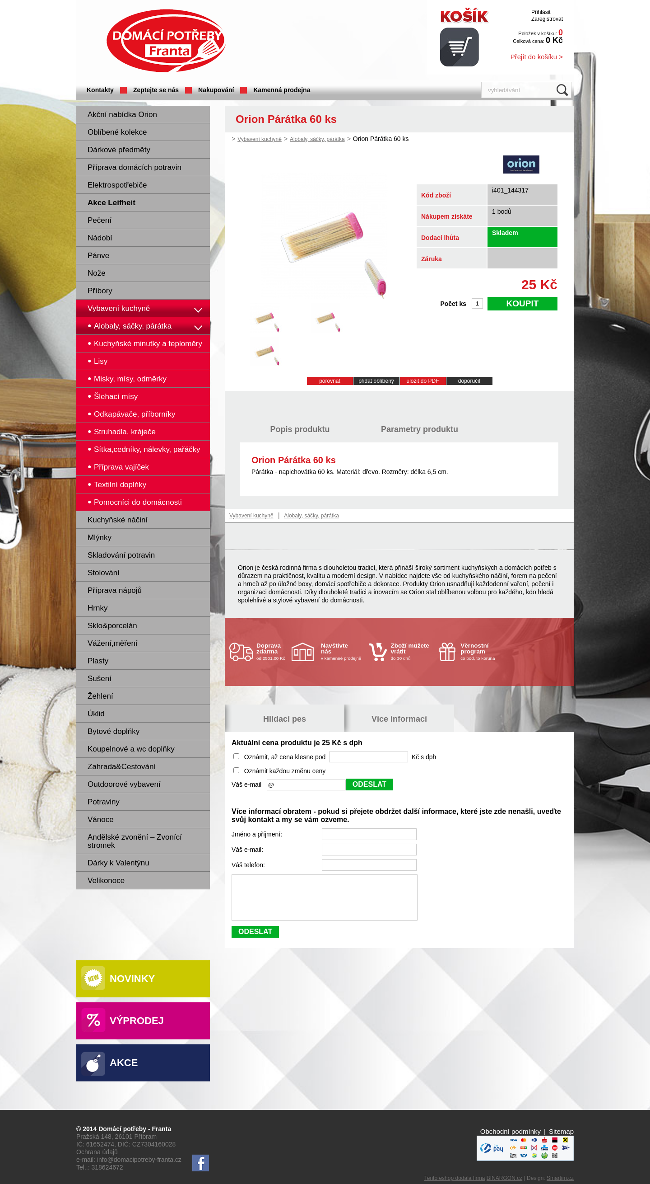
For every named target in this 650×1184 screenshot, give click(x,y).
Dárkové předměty (119, 150)
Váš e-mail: (248, 849)
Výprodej (137, 1020)
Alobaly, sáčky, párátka (317, 139)
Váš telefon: (249, 865)
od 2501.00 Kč (272, 651)
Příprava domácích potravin (134, 167)
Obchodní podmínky (510, 1131)
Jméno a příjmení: (258, 834)
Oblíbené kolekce (117, 132)
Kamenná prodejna (281, 90)
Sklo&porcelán (112, 625)
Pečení (99, 220)
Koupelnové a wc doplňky (131, 749)
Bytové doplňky (113, 731)
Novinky (132, 978)
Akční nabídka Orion (122, 114)
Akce (124, 1062)
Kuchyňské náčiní (118, 520)
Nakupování (216, 90)
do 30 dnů (412, 651)
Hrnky (97, 608)
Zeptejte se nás (156, 90)
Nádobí (100, 238)
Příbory (100, 291)
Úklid (96, 713)
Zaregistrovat (547, 19)
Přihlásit (541, 12)
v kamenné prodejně (342, 651)
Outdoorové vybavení (124, 784)
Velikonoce (106, 880)
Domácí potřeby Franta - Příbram (166, 41)
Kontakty (100, 90)
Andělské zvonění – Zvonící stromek (135, 841)
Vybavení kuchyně (119, 308)
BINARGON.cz (504, 1178)
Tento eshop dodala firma (454, 1178)
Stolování (104, 573)
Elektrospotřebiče (117, 185)
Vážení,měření (113, 643)
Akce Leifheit (111, 202)
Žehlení (100, 696)
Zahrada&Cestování (122, 766)
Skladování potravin (121, 555)
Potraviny (104, 802)
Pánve (98, 255)
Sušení (99, 678)
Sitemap (561, 1131)
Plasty (98, 661)
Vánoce (101, 819)
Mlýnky (99, 537)
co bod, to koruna (482, 651)
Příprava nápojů (115, 590)
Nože (97, 273)
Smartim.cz (560, 1178)
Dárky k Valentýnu (118, 863)
